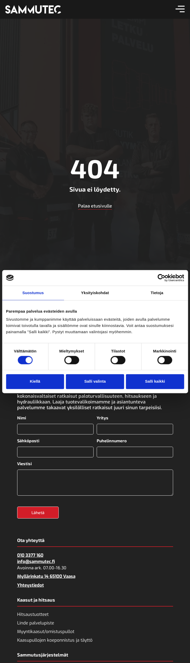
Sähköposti (28, 441)
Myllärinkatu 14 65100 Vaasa (46, 576)
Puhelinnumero (112, 441)
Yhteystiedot (30, 585)
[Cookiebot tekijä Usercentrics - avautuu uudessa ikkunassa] (161, 278)
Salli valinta (95, 381)
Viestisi (24, 463)
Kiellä (35, 381)
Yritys (102, 418)
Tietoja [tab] (156, 293)
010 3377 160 (30, 555)
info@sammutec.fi (36, 561)
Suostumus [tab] (33, 293)
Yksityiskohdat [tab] (95, 293)
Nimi (21, 418)
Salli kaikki (155, 381)
